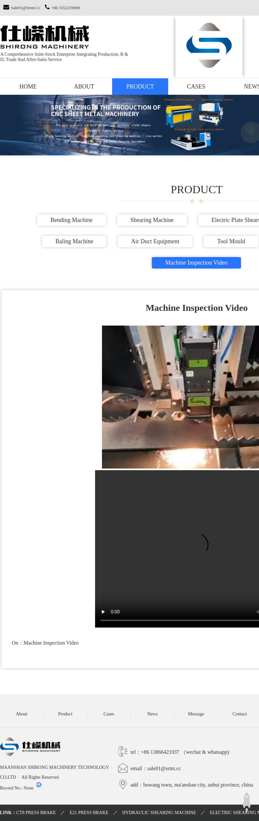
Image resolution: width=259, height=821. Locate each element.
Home (28, 86)
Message (196, 713)
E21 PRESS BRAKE (89, 812)
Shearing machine (155, 220)
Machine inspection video (200, 262)
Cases (196, 86)
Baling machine (78, 241)
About (84, 86)
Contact (239, 713)
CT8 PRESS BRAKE (36, 812)
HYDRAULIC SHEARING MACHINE (159, 812)
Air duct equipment (159, 241)
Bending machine (75, 220)
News (152, 713)
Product (140, 86)
